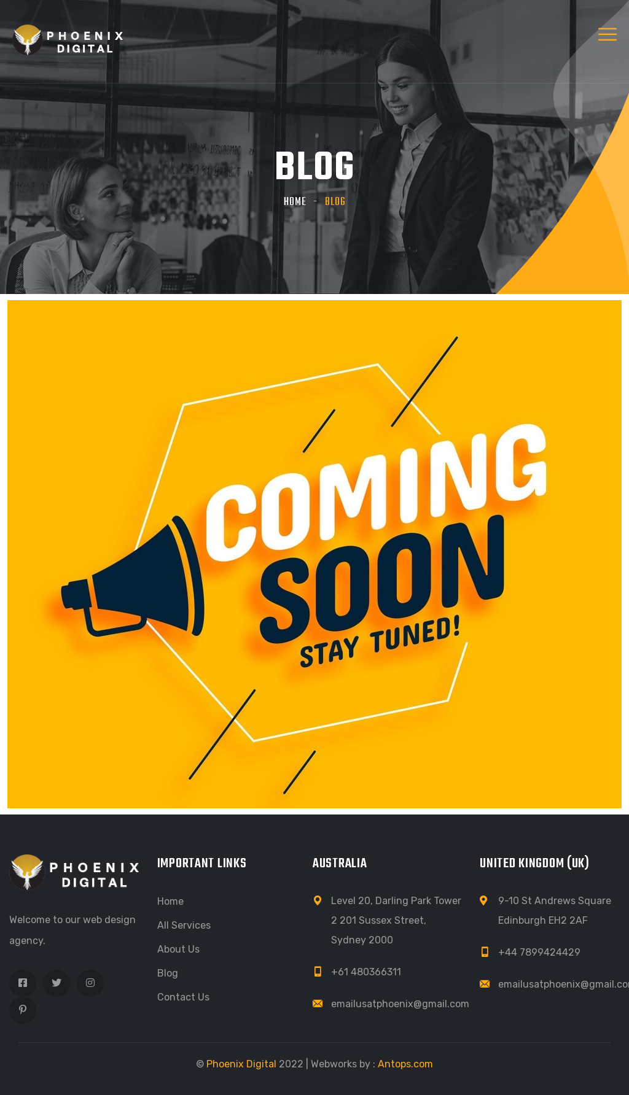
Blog (167, 973)
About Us (178, 949)
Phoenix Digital (241, 1064)
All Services (184, 925)
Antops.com (405, 1064)
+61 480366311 (366, 972)
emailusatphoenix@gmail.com (400, 1004)
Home (295, 202)
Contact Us (183, 997)
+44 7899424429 (539, 952)
